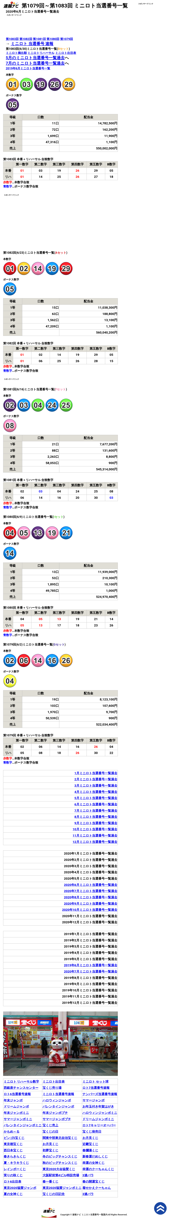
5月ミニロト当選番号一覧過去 (95, 798)
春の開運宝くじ (93, 1181)
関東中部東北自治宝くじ (60, 1138)
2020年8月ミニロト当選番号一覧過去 (90, 897)
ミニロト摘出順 (16, 53)
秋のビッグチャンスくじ (60, 1163)
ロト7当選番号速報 (96, 1088)
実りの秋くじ (13, 1175)
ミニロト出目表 (65, 53)
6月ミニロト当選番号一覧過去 (95, 804)
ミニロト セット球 (95, 1082)
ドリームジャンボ (16, 1106)
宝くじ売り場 (52, 1088)
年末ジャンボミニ (16, 1113)
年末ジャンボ (13, 1100)
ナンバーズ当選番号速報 (99, 1094)
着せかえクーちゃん (96, 1188)
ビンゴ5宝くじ (14, 1138)
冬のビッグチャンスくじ (60, 1156)
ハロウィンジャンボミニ (99, 1113)
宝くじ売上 (50, 1125)
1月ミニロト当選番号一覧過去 (95, 773)
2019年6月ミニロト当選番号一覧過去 (90, 965)
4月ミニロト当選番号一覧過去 (95, 792)
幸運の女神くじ (93, 1163)
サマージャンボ (93, 1100)
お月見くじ (90, 1138)
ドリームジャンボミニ (98, 1119)
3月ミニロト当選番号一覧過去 (95, 785)
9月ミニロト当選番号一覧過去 (95, 823)
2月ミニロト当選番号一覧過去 (95, 779)
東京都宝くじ (13, 1144)
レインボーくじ (15, 1169)
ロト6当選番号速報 (17, 1094)
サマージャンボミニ (18, 1119)
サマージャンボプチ (57, 1119)
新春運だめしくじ (95, 1156)
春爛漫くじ (90, 1150)
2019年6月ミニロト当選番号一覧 (28, 68)
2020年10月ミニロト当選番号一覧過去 (89, 910)
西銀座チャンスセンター (21, 1088)
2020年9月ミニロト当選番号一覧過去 (90, 904)
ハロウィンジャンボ (57, 1100)
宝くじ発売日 (91, 1131)
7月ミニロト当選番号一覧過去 (95, 811)
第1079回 (66, 39)
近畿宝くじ (90, 1144)
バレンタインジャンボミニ (23, 1125)
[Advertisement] (60, 25)
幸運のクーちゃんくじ (98, 1169)
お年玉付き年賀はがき (98, 1106)
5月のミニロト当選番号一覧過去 (35, 57)
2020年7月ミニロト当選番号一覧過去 (90, 891)
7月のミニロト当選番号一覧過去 (35, 63)
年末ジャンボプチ (55, 1113)
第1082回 (25, 39)
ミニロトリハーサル (40, 53)
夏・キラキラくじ (16, 1163)
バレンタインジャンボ (58, 1106)
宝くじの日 (50, 1131)
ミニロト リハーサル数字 (21, 1082)
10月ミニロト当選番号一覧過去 (95, 829)
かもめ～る (11, 1131)
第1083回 (12, 39)
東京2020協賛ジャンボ (20, 1188)
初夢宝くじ (50, 1150)
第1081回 (39, 39)
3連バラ (88, 1175)
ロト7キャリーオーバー (99, 1125)
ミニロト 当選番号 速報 (32, 43)
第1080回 (53, 39)
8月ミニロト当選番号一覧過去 (95, 817)
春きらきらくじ (15, 1156)
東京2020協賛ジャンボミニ (62, 1188)
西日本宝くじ (13, 1150)
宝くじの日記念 (54, 1194)
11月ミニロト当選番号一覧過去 (95, 835)
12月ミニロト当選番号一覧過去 (95, 842)
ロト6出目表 (12, 1181)
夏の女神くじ (13, 1194)
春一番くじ (50, 1181)
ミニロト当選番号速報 (58, 1094)
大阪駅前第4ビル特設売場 (61, 1175)
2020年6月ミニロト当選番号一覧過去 (90, 885)
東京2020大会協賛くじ (59, 1169)
